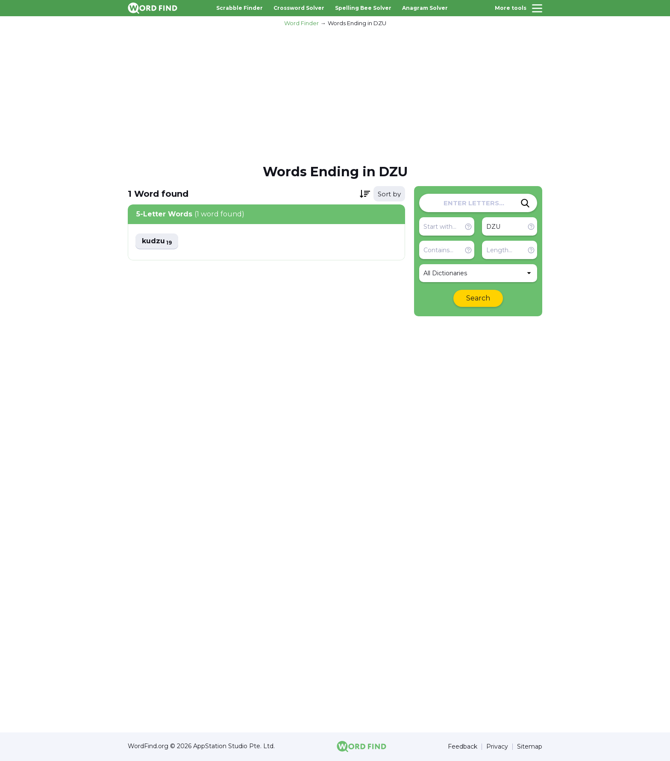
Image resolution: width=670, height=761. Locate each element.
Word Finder (301, 23)
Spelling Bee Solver (363, 8)
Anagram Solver (425, 8)
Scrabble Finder (239, 8)
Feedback (462, 747)
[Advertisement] (335, 94)
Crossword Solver (298, 8)
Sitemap (529, 747)
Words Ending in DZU (357, 23)
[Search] (525, 203)
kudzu (157, 241)
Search (478, 298)
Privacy (497, 747)
